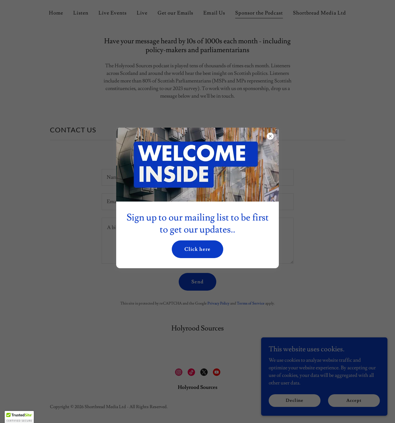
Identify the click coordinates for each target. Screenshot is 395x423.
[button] (19, 417)
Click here (197, 249)
